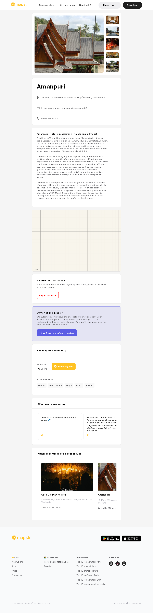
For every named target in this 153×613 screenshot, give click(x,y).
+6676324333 (49, 118)
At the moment (68, 5)
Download (132, 5)
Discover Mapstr (47, 5)
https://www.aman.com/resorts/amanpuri (64, 108)
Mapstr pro (109, 5)
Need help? (85, 5)
